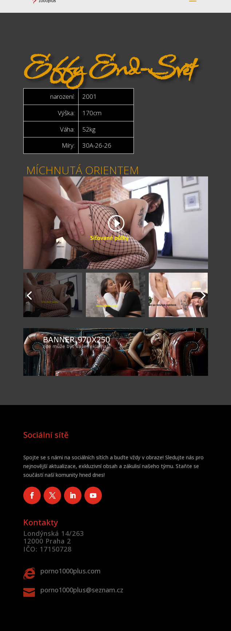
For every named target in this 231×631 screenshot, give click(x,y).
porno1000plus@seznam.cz (81, 589)
